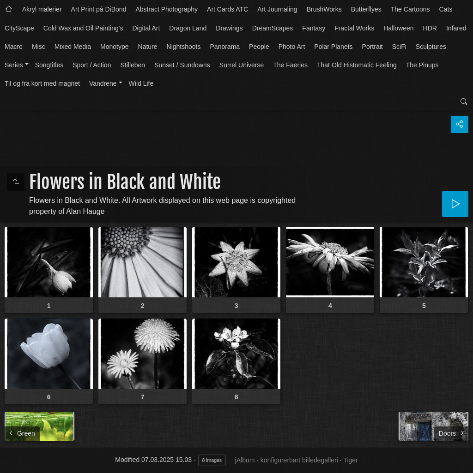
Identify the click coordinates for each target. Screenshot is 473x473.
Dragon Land (187, 28)
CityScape (19, 28)
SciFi (399, 46)
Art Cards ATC (227, 9)
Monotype (114, 46)
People (259, 46)
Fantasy (313, 28)
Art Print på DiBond (99, 9)
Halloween (398, 28)
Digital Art (146, 28)
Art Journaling (277, 9)
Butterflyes (366, 9)
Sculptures (431, 46)
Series (14, 65)
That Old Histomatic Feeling (357, 65)
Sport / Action (92, 65)
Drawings (229, 28)
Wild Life (141, 83)
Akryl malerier (42, 9)
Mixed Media (73, 46)
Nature (148, 46)
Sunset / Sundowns (182, 65)
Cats (446, 9)
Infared (456, 28)
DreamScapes (272, 28)
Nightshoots (184, 46)
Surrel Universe (241, 65)
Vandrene (103, 83)
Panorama (225, 46)
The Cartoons (410, 9)
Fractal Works (354, 28)
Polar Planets (333, 46)
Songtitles (49, 65)
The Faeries (290, 65)
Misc (38, 46)
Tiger (350, 460)
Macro (14, 46)
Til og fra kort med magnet (42, 83)
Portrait (372, 46)
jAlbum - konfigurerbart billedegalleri (286, 460)
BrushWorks (324, 9)
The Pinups (422, 65)
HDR (430, 28)
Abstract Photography (166, 9)
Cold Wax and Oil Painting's (83, 28)
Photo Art (292, 46)
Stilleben (132, 65)
